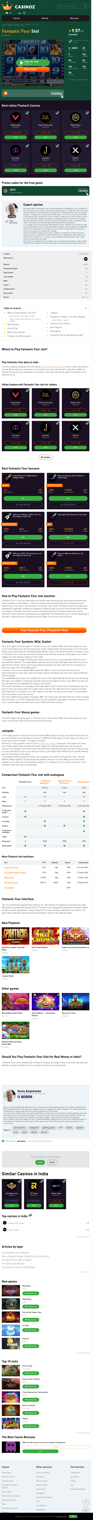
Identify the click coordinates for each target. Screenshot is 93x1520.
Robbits (25, 1418)
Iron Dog (5, 1016)
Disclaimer (75, 1476)
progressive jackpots (47, 743)
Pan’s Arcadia (27, 1366)
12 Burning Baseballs (45, 781)
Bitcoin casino (41, 1481)
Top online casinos (9, 1500)
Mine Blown (26, 1286)
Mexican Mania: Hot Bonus (65, 781)
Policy (73, 1481)
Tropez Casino (47, 366)
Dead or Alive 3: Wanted (31, 1379)
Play (15, 137)
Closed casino (7, 1481)
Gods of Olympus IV (11, 867)
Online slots (6, 1491)
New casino (6, 1472)
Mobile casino (41, 1485)
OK (73, 1516)
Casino (16, 18)
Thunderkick (26, 1368)
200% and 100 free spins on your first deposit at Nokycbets (43, 1442)
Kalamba (5, 1047)
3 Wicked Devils (84, 782)
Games (45, 18)
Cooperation (75, 1472)
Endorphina (26, 1408)
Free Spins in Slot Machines (13, 1263)
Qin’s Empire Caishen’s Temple (15, 872)
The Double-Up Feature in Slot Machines (18, 1267)
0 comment (73, 34)
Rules (4, 1504)
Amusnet (35, 1018)
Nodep (5, 485)
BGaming (25, 1341)
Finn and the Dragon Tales (31, 1312)
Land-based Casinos (44, 1497)
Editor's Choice (54, 485)
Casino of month (42, 1472)
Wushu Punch (9, 877)
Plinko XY (25, 1339)
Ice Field (25, 1325)
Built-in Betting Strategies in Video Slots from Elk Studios (25, 1256)
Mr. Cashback (9, 888)
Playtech (5, 952)
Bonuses (74, 18)
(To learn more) (62, 1516)
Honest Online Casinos (11, 1496)
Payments (40, 1476)
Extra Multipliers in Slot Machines (15, 1252)
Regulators (40, 1509)
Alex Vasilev (21, 1141)
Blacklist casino (8, 1476)
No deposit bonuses (10, 1508)
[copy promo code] (19, 133)
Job (72, 1485)
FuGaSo (25, 1395)
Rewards (5, 1512)
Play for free (32, 1293)
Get (23, 498)
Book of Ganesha (28, 1405)
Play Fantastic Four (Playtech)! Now (44, 630)
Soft (38, 1501)
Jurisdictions (41, 1505)
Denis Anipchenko (13, 221)
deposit (51, 563)
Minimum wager (9, 524)
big (49, 524)
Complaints (40, 1493)
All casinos (45, 457)
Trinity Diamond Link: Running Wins (35, 1392)
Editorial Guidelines (78, 1489)
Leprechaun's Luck (11, 882)
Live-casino (40, 1489)
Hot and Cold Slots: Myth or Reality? (17, 1260)
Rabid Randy (26, 1299)
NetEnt (24, 1288)
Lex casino (61, 366)
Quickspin (25, 1421)
